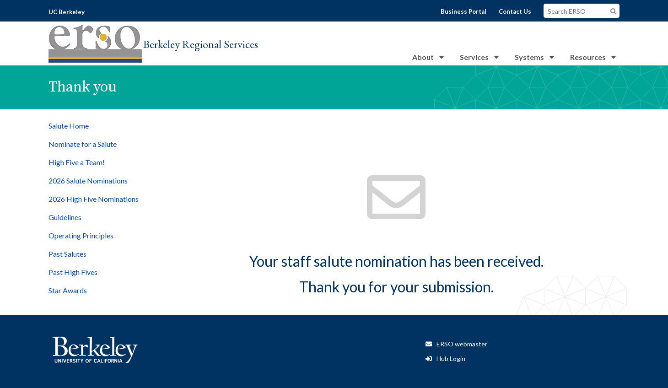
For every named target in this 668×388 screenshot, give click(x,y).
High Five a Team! (76, 162)
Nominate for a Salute (82, 144)
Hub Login (450, 358)
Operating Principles (80, 235)
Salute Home (68, 125)
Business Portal (463, 11)
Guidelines (64, 217)
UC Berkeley (66, 12)
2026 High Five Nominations (93, 198)
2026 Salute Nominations (88, 180)
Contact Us (515, 11)
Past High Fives (72, 272)
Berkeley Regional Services (200, 44)
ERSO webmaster (461, 344)
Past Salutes (67, 253)
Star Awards (67, 290)
